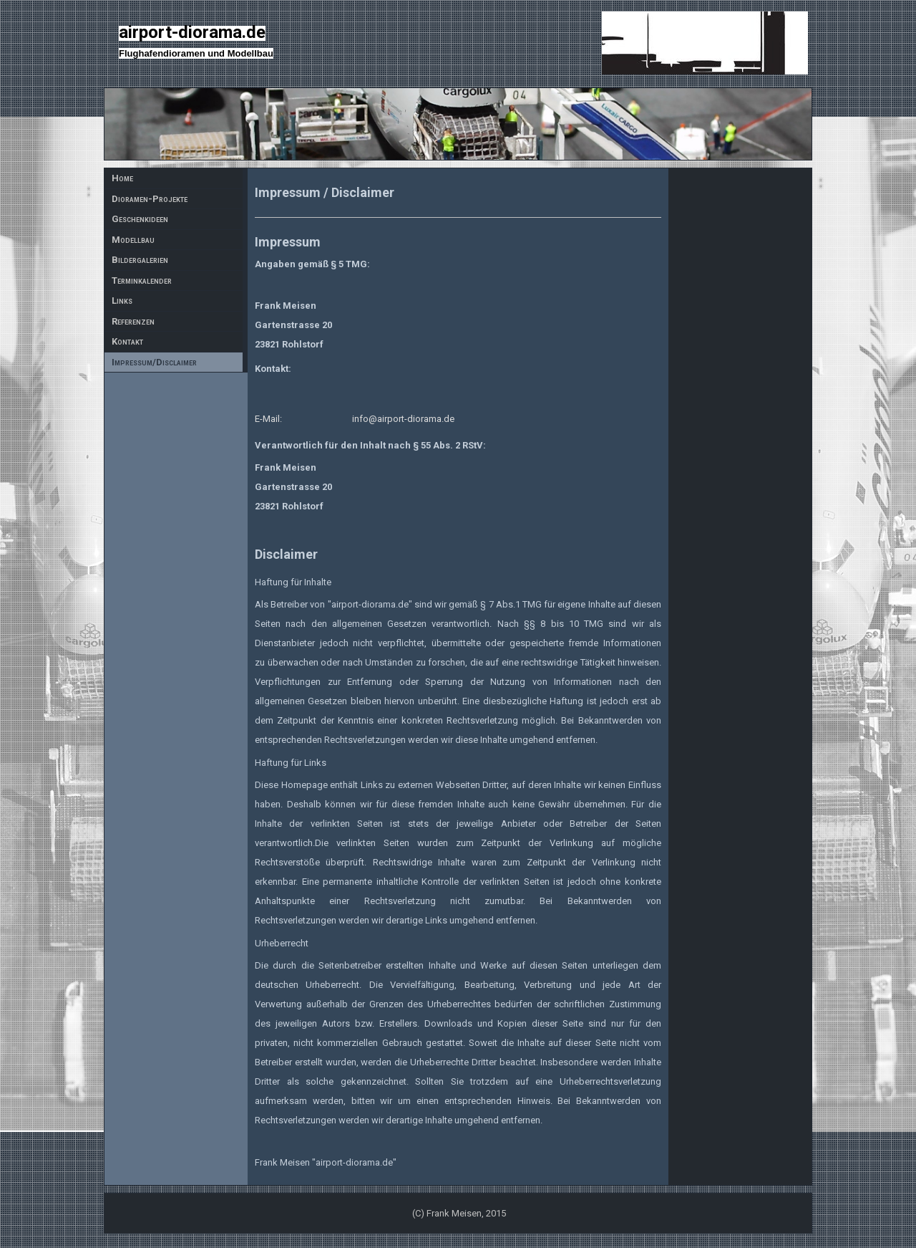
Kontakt (127, 341)
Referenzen (133, 321)
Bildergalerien (140, 259)
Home (122, 178)
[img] (458, 124)
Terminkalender (142, 280)
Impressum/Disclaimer (154, 362)
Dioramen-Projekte (149, 198)
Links (122, 300)
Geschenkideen (140, 218)
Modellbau (133, 239)
